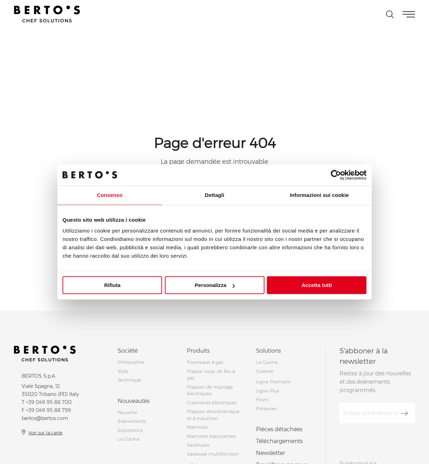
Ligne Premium (273, 381)
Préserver (266, 408)
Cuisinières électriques (212, 402)
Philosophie (131, 362)
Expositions (130, 430)
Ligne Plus (267, 390)
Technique (129, 380)
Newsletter (270, 453)
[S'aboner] (404, 413)
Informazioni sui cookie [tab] (319, 195)
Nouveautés (134, 401)
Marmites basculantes (211, 436)
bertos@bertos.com (45, 418)
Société (128, 350)
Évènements (132, 421)
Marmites (197, 427)
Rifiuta (112, 285)
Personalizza (215, 285)
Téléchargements (279, 441)
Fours (262, 399)
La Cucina (128, 439)
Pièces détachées (279, 429)
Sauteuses (198, 445)
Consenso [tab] (109, 195)
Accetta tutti (316, 285)
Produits (198, 350)
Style (123, 371)
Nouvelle (127, 412)
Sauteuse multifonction (213, 454)
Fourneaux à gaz (205, 362)
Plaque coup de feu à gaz (211, 374)
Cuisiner (265, 371)
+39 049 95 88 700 (49, 402)
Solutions (268, 350)
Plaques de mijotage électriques (210, 390)
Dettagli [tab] (214, 195)
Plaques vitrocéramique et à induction (213, 414)
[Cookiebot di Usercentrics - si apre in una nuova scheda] (335, 175)
